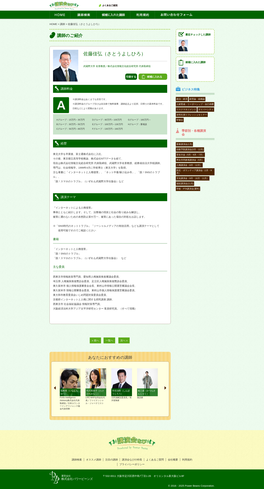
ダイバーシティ (205, 109)
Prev (55, 388)
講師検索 (77, 459)
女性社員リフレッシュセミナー (191, 114)
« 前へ (95, 340)
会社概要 (173, 459)
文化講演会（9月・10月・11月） (192, 178)
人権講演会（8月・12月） (189, 165)
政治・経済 (181, 99)
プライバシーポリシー (132, 464)
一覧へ (109, 340)
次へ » (124, 340)
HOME (53, 24)
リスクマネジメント (186, 109)
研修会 (179, 120)
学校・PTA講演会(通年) (188, 188)
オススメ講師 (93, 459)
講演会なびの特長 (132, 459)
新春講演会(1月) (184, 144)
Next (165, 388)
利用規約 (187, 459)
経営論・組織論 (197, 99)
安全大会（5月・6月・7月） (190, 154)
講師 (62, 24)
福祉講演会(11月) (184, 183)
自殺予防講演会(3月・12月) (189, 149)
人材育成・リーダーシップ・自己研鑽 (195, 104)
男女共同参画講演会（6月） (190, 160)
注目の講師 (111, 459)
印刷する (131, 76)
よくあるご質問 (155, 459)
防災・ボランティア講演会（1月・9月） (194, 171)
